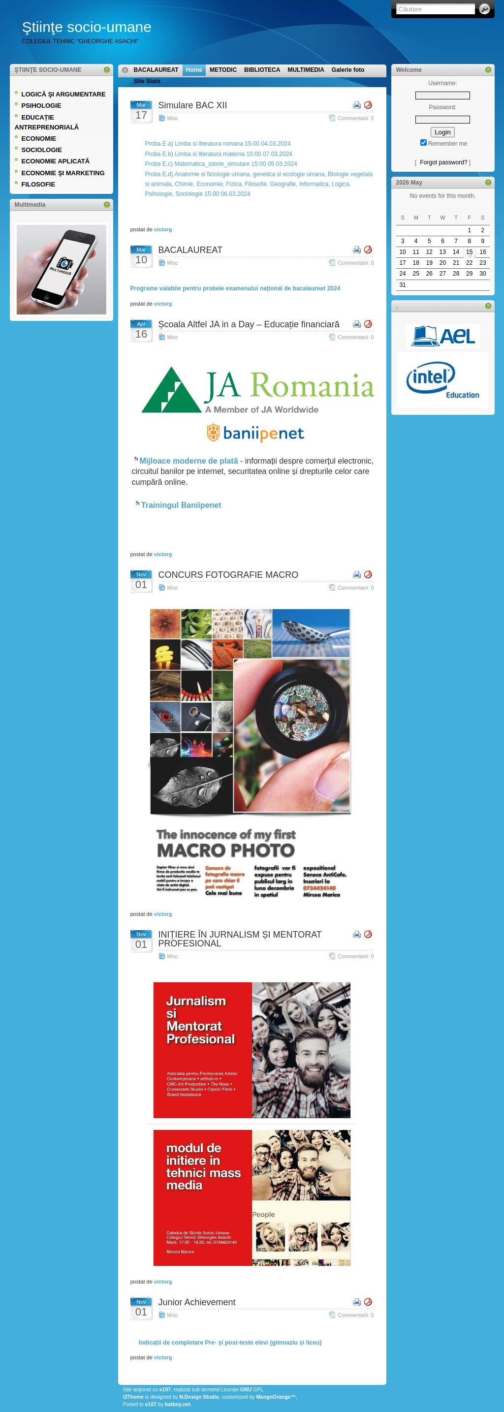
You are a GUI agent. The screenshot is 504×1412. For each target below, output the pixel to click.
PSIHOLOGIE (42, 105)
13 (443, 252)
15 (469, 252)
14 (456, 252)
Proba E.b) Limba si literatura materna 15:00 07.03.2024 (219, 154)
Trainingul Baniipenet (181, 505)
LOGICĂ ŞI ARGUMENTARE (64, 94)
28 (456, 273)
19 (429, 262)
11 (416, 252)
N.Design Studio (199, 1397)
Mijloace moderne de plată (189, 461)
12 (429, 252)
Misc (172, 118)
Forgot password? (443, 162)
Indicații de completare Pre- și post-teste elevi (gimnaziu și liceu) (229, 1342)
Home (194, 69)
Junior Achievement (197, 1302)
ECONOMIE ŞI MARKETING (63, 173)
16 (482, 252)
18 (416, 262)
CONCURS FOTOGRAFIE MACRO (228, 575)
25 (416, 273)
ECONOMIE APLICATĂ (56, 161)
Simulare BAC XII (192, 105)
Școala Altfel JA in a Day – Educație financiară (249, 324)
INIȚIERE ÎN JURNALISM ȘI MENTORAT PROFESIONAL (240, 939)
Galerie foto (348, 69)
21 (456, 262)
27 (443, 273)
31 (402, 285)
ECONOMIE (39, 138)
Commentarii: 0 (356, 118)
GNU (246, 1389)
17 (402, 262)
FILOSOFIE (39, 184)
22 (469, 262)
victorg (163, 229)
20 (443, 262)
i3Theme (133, 1397)
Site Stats (147, 81)
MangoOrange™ (276, 1397)
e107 (165, 1389)
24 (402, 273)
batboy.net (177, 1404)
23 (482, 262)
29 (469, 273)
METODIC (223, 69)
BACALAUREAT (156, 69)
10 (402, 252)
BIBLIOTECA (262, 69)
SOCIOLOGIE (42, 150)
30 (482, 273)
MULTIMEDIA (305, 69)
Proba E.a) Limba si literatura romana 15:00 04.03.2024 (218, 143)
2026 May (409, 182)
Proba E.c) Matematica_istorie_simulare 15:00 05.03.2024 (221, 163)
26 (429, 273)
